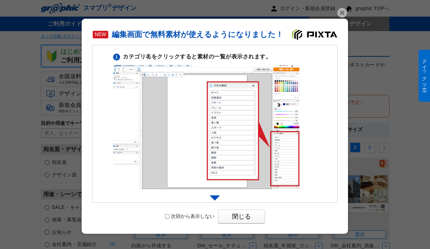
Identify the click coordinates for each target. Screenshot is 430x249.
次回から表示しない (189, 216)
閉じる (241, 216)
